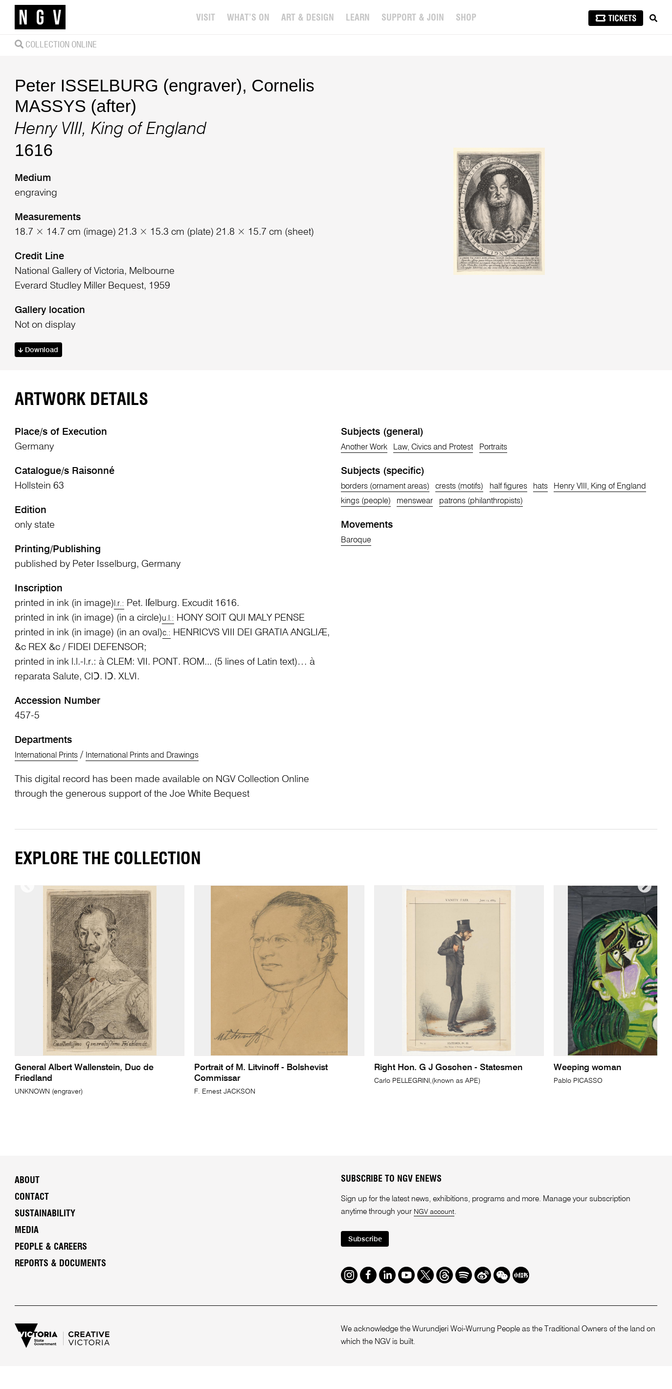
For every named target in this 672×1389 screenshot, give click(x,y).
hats (586, 637)
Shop (467, 18)
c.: (167, 783)
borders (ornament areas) (395, 637)
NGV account (436, 1372)
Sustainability (45, 1374)
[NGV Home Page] (40, 17)
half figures (546, 637)
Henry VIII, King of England (397, 651)
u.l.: (169, 769)
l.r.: (120, 754)
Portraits (527, 598)
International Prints (53, 906)
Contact (32, 1357)
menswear (552, 651)
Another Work (369, 598)
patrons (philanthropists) (392, 666)
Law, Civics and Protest (454, 598)
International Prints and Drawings (170, 906)
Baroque (359, 705)
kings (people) (491, 651)
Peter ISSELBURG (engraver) (128, 159)
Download (42, 425)
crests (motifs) (486, 637)
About (27, 1341)
